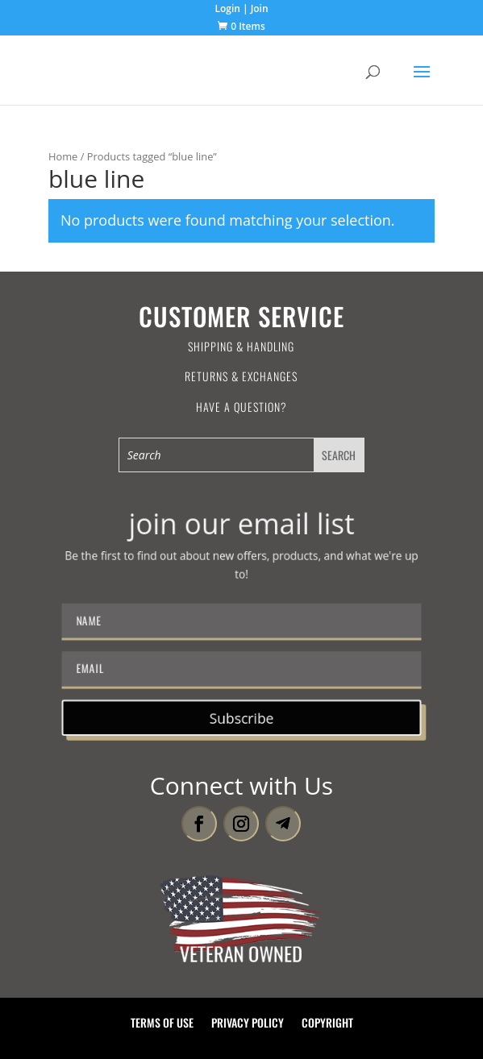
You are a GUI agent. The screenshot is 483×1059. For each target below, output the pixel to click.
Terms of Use (162, 1024)
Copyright (327, 1024)
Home (62, 156)
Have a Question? (241, 406)
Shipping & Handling (241, 346)
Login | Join (241, 9)
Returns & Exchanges (241, 376)
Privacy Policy (247, 1024)
